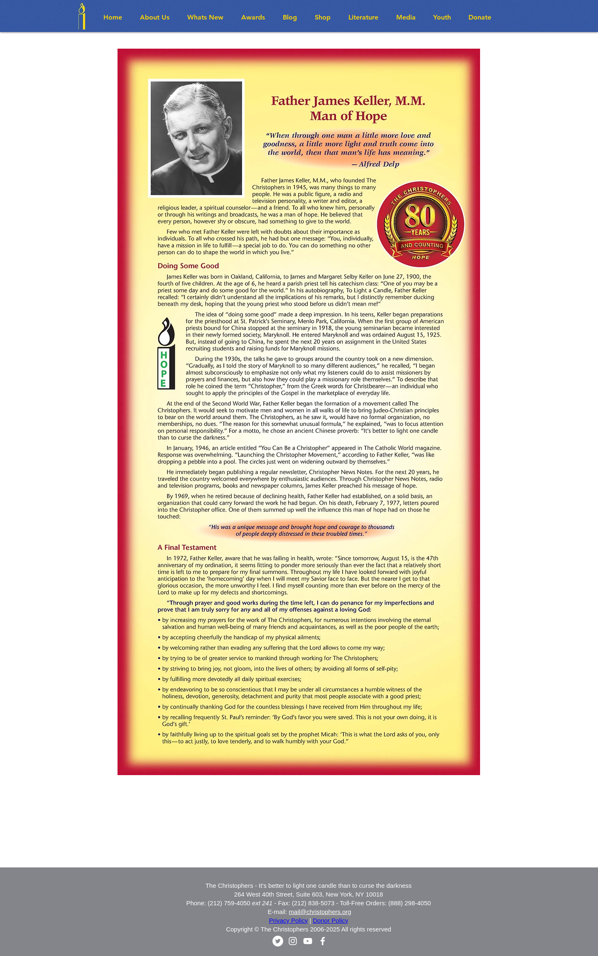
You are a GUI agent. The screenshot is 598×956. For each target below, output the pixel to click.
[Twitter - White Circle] (277, 941)
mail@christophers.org (320, 911)
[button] (208, 17)
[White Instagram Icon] (292, 941)
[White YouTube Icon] (307, 941)
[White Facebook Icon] (322, 941)
